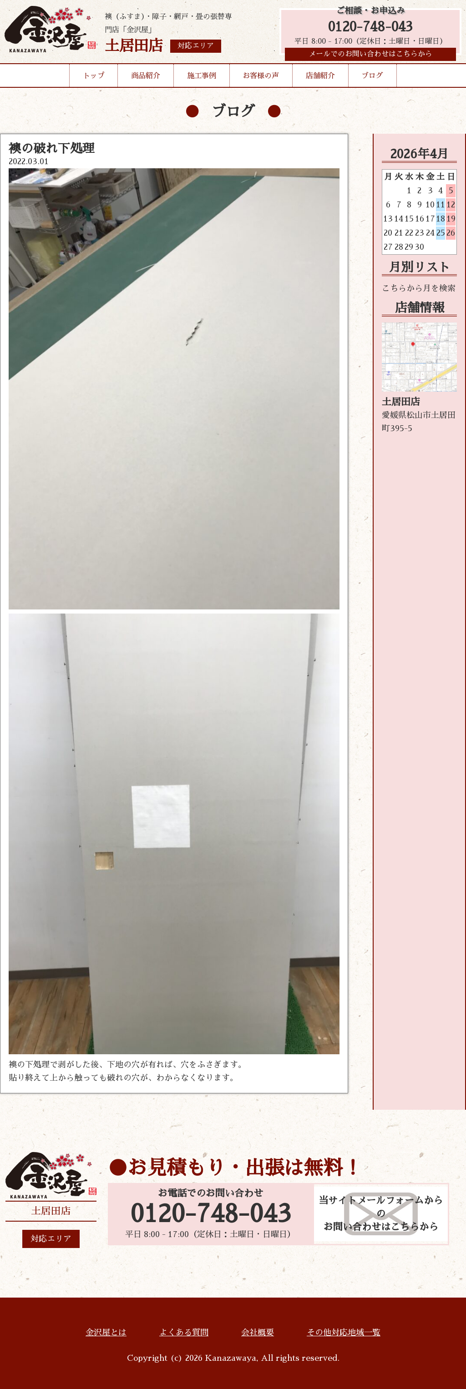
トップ (94, 79)
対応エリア (50, 1239)
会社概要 (257, 1333)
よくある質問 (183, 1333)
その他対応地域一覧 (343, 1333)
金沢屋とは (106, 1333)
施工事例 (201, 79)
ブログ (372, 79)
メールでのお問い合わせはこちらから (370, 56)
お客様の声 (261, 79)
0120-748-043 (370, 28)
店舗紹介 (320, 79)
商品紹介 (145, 79)
